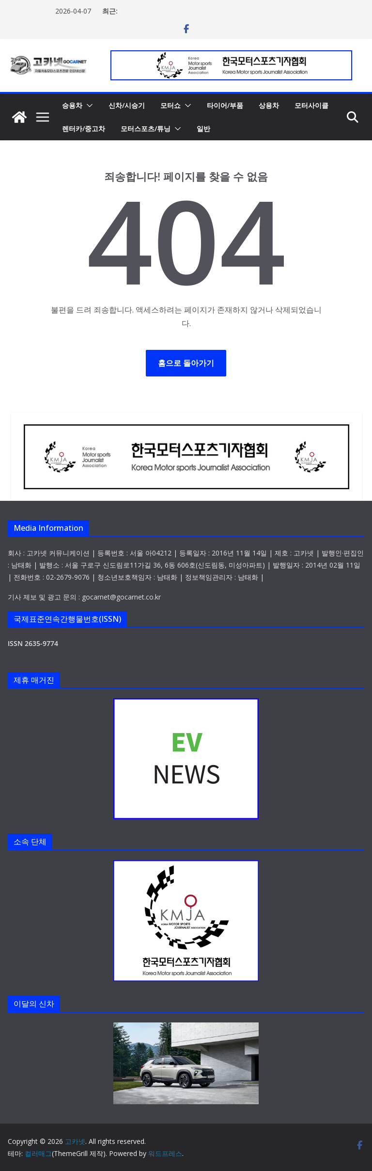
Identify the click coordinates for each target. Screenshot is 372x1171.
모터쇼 (170, 105)
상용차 (269, 105)
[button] (87, 105)
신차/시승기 (126, 105)
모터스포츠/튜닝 (145, 128)
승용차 (72, 105)
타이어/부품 (225, 105)
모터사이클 (311, 105)
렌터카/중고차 (83, 128)
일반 (203, 128)
